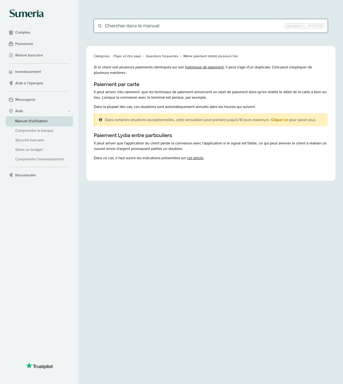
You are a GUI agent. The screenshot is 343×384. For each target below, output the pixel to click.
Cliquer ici (279, 120)
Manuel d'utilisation (31, 121)
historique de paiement (204, 67)
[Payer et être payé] (127, 56)
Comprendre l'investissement (39, 159)
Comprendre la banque (34, 130)
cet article (195, 158)
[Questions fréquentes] (162, 56)
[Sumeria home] (26, 13)
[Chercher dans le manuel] (194, 25)
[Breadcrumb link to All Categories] (102, 56)
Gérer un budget (29, 149)
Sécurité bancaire (29, 140)
